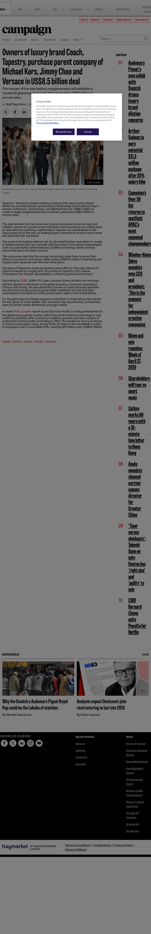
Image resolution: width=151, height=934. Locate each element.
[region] (76, 117)
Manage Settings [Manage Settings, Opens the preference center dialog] (63, 131)
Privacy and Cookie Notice (47, 123)
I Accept (88, 131)
